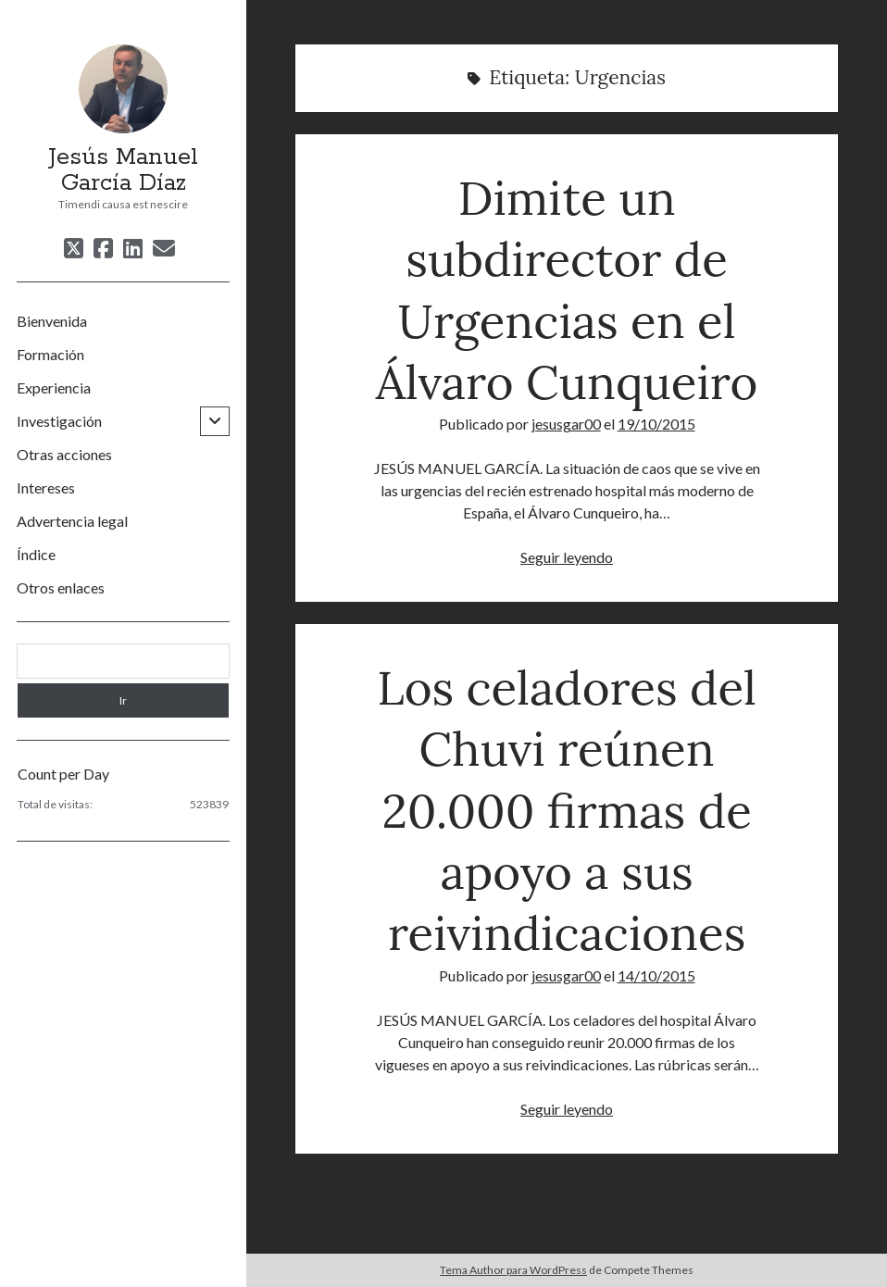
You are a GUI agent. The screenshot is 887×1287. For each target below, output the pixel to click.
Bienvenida (52, 321)
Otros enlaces (61, 587)
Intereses (46, 487)
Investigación (59, 421)
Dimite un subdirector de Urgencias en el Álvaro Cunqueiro (567, 290)
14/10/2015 (656, 975)
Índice (36, 554)
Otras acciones (64, 454)
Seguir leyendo (566, 557)
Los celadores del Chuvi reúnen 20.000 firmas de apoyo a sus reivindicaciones (566, 810)
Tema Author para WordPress (513, 1270)
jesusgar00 (566, 423)
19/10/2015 (656, 423)
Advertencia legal (72, 521)
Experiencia (54, 387)
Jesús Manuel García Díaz (123, 170)
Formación (50, 354)
